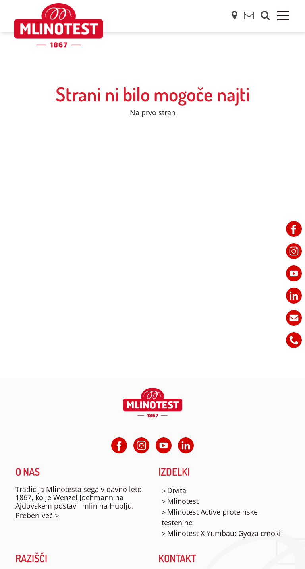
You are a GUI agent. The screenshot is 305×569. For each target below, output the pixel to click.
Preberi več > (37, 515)
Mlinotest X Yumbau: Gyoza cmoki (224, 533)
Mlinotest (183, 501)
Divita (176, 490)
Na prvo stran (153, 112)
